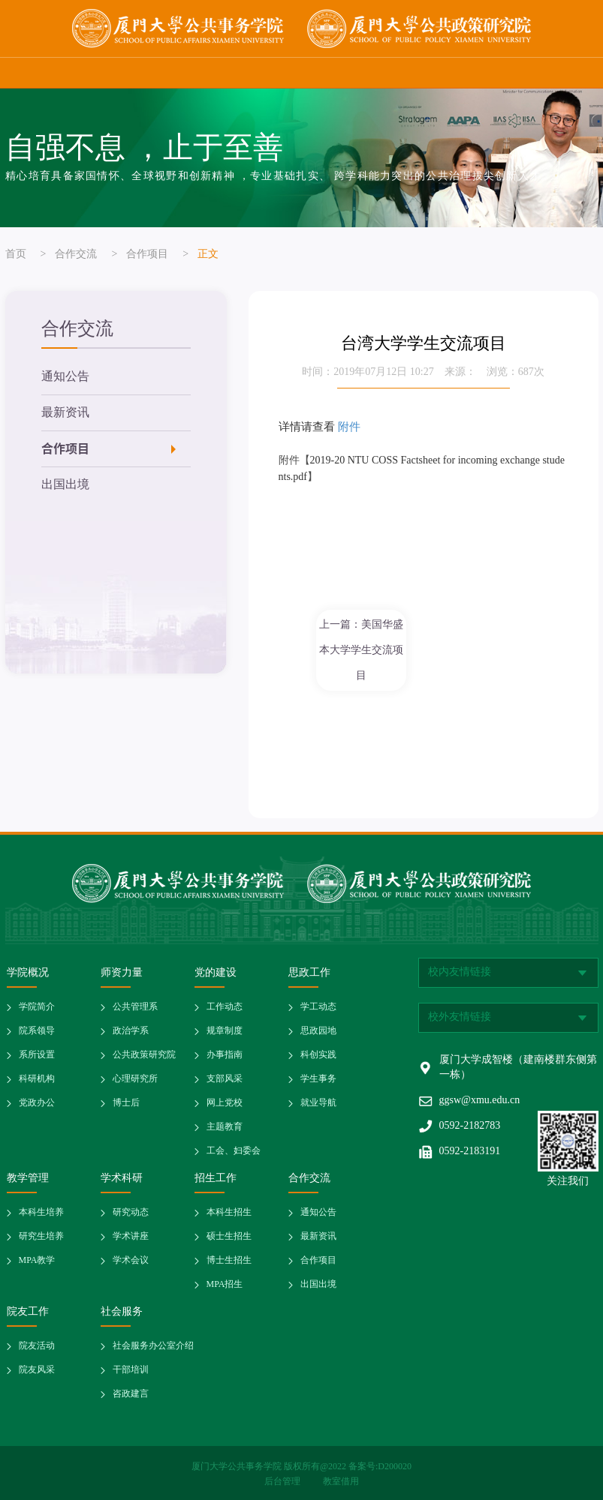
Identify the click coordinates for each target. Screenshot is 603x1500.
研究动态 (131, 1212)
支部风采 (225, 1079)
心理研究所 (135, 1079)
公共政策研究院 (144, 1055)
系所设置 (37, 1055)
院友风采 (37, 1370)
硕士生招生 (229, 1236)
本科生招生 (229, 1212)
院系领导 (37, 1031)
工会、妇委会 (234, 1151)
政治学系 (131, 1031)
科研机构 (37, 1079)
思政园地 (318, 1031)
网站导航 (576, 73)
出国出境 (65, 484)
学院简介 (37, 1007)
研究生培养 (41, 1236)
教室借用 (341, 1481)
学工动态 (318, 1007)
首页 (15, 254)
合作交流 (76, 254)
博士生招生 (229, 1260)
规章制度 (225, 1031)
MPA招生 (225, 1284)
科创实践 (318, 1055)
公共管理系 (135, 1007)
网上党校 (225, 1103)
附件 (349, 426)
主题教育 (225, 1127)
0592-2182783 (470, 1126)
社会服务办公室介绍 (153, 1346)
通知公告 (65, 376)
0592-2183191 (470, 1151)
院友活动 (37, 1346)
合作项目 (147, 254)
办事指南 (225, 1055)
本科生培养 (41, 1212)
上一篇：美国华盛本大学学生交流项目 (361, 650)
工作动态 (225, 1007)
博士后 (126, 1103)
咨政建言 (131, 1394)
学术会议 (131, 1260)
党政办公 (37, 1103)
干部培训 (131, 1370)
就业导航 (318, 1103)
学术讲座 (131, 1236)
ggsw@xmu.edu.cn (479, 1100)
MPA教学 (37, 1260)
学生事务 (318, 1079)
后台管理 (283, 1481)
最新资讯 (65, 412)
